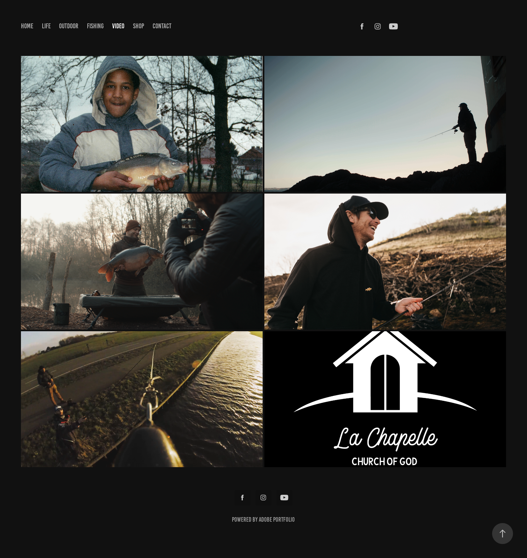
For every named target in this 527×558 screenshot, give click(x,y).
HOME (27, 26)
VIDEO (118, 26)
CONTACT (162, 26)
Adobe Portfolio (277, 519)
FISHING (95, 26)
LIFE (46, 26)
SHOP (138, 26)
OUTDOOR (68, 26)
